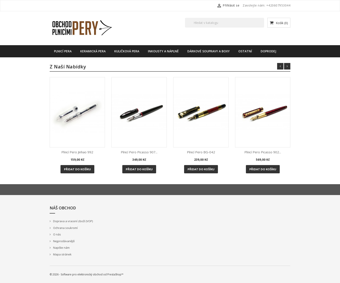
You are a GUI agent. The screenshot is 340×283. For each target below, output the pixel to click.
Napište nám (61, 248)
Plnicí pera (63, 51)
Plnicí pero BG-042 (201, 152)
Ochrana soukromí (65, 228)
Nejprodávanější (63, 241)
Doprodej (268, 51)
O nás (56, 234)
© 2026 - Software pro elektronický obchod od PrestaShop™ (86, 274)
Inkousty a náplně (163, 51)
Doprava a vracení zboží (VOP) (72, 221)
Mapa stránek (62, 254)
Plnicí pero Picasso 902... (262, 152)
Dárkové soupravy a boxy (208, 51)
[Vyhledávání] (224, 23)
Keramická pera (93, 51)
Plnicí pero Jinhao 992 (77, 152)
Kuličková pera (126, 51)
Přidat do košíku (77, 169)
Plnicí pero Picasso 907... (139, 152)
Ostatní (245, 51)
